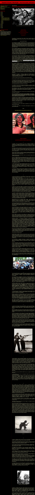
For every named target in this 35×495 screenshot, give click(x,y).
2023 (1, 13)
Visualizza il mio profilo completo (3, 35)
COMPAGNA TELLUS (2, 6)
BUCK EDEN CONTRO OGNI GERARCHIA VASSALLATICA (23, 110)
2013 (1, 26)
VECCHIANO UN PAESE (2, 9)
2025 (1, 12)
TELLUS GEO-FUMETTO (2, 8)
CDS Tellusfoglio (2, 30)
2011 (1, 27)
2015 (1, 25)
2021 (1, 14)
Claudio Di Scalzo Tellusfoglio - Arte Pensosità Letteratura (18, 2)
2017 (1, 24)
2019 (1, 15)
